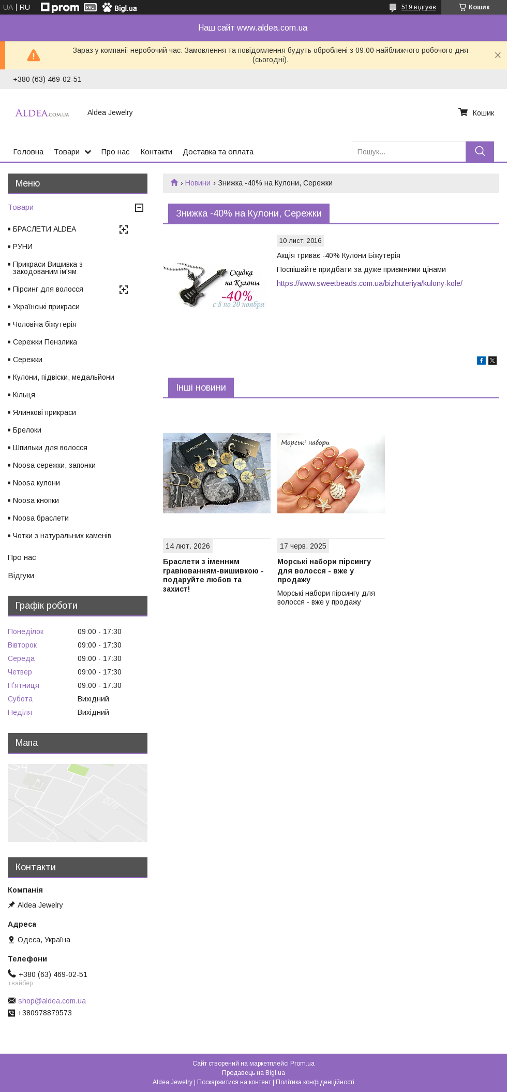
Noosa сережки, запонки (54, 465)
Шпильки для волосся (50, 447)
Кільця (24, 395)
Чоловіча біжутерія (45, 324)
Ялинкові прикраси (44, 412)
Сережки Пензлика (45, 342)
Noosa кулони (36, 483)
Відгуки (21, 575)
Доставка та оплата (218, 151)
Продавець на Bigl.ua (253, 1072)
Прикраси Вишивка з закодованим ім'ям (48, 268)
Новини (198, 183)
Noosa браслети (41, 518)
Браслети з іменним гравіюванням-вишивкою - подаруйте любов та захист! (213, 575)
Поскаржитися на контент (234, 1082)
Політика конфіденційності (315, 1082)
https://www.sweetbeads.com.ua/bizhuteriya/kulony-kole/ (370, 283)
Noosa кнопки (36, 500)
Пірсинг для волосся (48, 289)
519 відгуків (418, 7)
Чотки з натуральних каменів (62, 535)
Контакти (156, 151)
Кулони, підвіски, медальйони (63, 377)
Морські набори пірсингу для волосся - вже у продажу (324, 570)
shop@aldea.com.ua (52, 1001)
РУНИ (23, 246)
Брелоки (27, 430)
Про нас (115, 151)
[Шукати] (480, 151)
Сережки (27, 359)
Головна (28, 151)
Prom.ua (302, 1063)
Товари (67, 151)
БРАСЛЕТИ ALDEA (44, 229)
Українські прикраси (46, 307)
